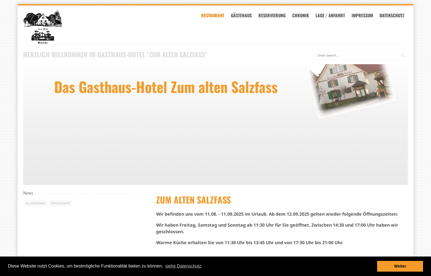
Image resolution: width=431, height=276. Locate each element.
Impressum (364, 16)
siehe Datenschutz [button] (183, 266)
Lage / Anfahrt (332, 16)
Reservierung (273, 16)
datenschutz (393, 16)
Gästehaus (243, 16)
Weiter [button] (400, 266)
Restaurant (214, 16)
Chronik (302, 16)
